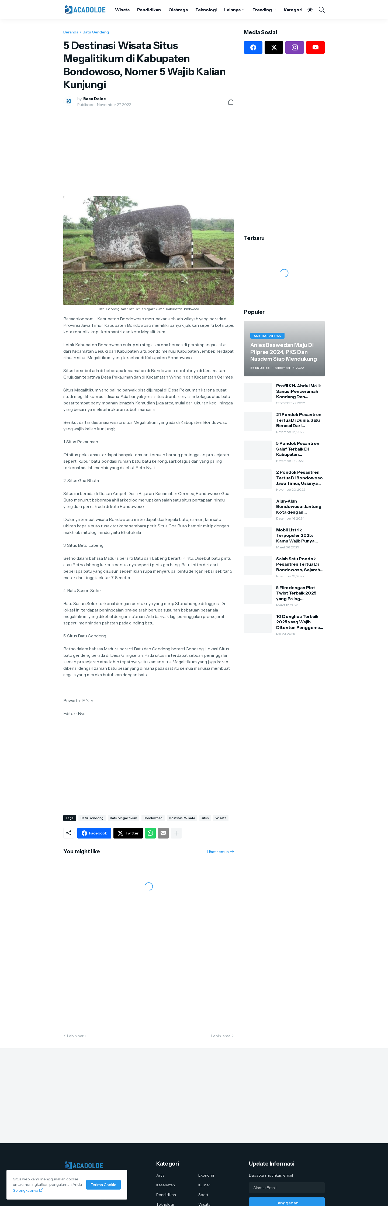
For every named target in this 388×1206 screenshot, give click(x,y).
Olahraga (178, 9)
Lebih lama (220, 1035)
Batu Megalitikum (123, 818)
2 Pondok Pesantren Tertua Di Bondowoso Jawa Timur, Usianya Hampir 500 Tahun (299, 477)
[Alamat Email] (287, 1187)
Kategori (293, 9)
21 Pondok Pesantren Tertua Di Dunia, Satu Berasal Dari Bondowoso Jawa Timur (298, 420)
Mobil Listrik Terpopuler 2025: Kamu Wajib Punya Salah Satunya (295, 535)
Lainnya (232, 9)
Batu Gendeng (96, 32)
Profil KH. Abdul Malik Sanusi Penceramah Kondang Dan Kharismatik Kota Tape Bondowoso (299, 391)
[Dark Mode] (307, 9)
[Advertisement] (148, 151)
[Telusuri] (319, 9)
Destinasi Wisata (182, 818)
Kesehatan (165, 1185)
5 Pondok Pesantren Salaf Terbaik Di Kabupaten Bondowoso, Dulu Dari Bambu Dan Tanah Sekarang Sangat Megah (299, 449)
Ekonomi (206, 1175)
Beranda (70, 32)
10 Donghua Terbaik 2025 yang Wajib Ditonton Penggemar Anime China (299, 622)
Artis (160, 1175)
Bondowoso (153, 818)
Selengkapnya (25, 1190)
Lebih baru (76, 1035)
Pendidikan (149, 9)
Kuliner (204, 1185)
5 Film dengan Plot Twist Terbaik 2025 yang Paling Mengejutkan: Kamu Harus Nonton (297, 593)
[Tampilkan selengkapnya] (176, 833)
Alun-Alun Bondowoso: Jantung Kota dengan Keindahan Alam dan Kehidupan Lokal (298, 506)
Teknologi (206, 9)
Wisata (122, 9)
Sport (203, 1194)
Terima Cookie (103, 1184)
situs (205, 818)
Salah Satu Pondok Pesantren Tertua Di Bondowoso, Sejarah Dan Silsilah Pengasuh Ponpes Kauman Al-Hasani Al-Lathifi (299, 564)
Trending (262, 9)
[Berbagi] (228, 101)
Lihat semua (218, 851)
